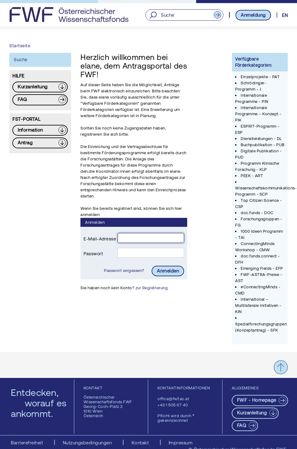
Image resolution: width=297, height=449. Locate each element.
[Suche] (184, 15)
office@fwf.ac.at (173, 398)
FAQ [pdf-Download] (242, 425)
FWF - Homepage (257, 400)
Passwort (93, 253)
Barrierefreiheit (28, 442)
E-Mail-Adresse (100, 238)
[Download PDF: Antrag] (40, 143)
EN (285, 15)
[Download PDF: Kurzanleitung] (40, 87)
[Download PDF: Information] (40, 130)
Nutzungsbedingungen (88, 442)
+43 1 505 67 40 (172, 405)
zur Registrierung (152, 288)
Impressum (181, 442)
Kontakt (140, 442)
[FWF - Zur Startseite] (68, 14)
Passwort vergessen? (124, 270)
